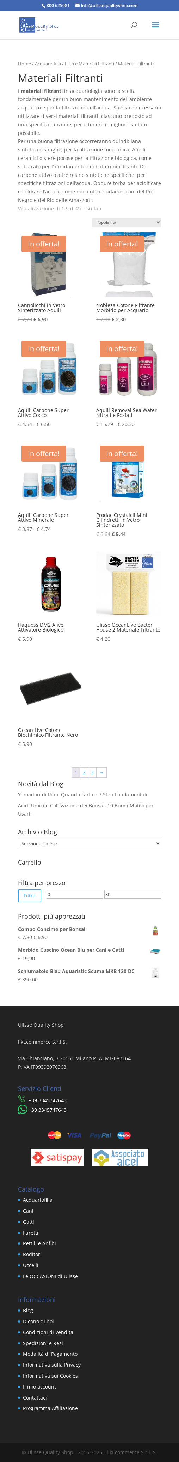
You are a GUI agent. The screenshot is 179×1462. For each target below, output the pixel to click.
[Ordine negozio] (126, 222)
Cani (28, 1210)
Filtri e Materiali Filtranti (89, 63)
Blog (28, 1310)
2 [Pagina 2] (84, 772)
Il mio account (39, 1386)
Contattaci (35, 1397)
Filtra (30, 895)
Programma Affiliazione (50, 1408)
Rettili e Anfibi (39, 1243)
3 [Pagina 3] (92, 772)
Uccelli (30, 1265)
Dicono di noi (38, 1321)
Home (24, 63)
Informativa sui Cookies (50, 1375)
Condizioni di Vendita (48, 1332)
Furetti (30, 1232)
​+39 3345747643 (48, 1100)
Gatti (28, 1221)
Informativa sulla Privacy (52, 1364)
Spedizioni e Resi (43, 1343)
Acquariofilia (48, 63)
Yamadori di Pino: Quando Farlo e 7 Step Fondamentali (82, 794)
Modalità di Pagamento (50, 1353)
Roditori (32, 1254)
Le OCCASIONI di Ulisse (50, 1276)
